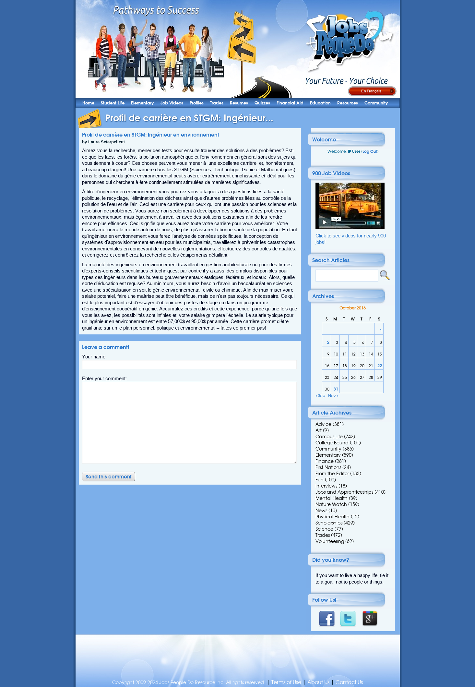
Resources (347, 103)
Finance (324, 461)
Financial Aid (290, 103)
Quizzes (262, 103)
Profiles (197, 103)
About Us (318, 682)
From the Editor (332, 473)
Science (324, 529)
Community (376, 103)
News (321, 510)
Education (320, 103)
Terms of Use (286, 682)
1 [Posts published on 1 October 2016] (381, 330)
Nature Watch (331, 504)
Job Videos (171, 103)
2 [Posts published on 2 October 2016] (328, 342)
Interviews (326, 486)
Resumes (239, 103)
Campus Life (329, 437)
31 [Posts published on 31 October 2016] (336, 389)
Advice (323, 424)
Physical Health (332, 517)
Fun (319, 480)
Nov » (333, 395)
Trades (216, 103)
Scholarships (328, 523)
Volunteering (329, 541)
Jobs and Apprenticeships (344, 492)
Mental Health (331, 498)
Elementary (142, 103)
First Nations (328, 467)
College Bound (332, 443)
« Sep (320, 395)
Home (88, 103)
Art (318, 430)
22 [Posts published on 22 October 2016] (379, 365)
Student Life (113, 103)
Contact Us (349, 682)
